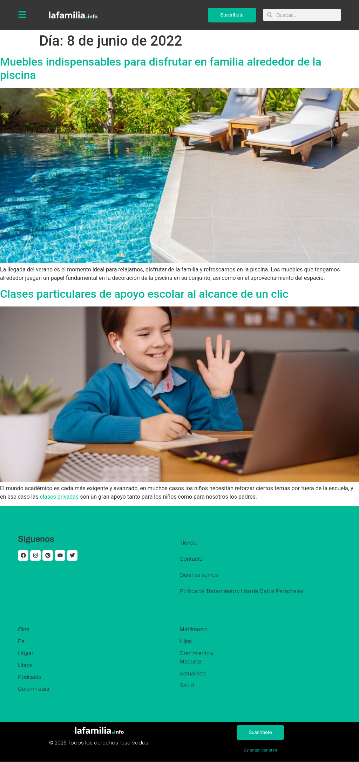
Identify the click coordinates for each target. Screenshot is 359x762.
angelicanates (263, 750)
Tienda (188, 543)
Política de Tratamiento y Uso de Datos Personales (242, 591)
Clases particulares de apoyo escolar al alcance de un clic (144, 294)
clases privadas (59, 496)
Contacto (191, 559)
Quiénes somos (199, 575)
